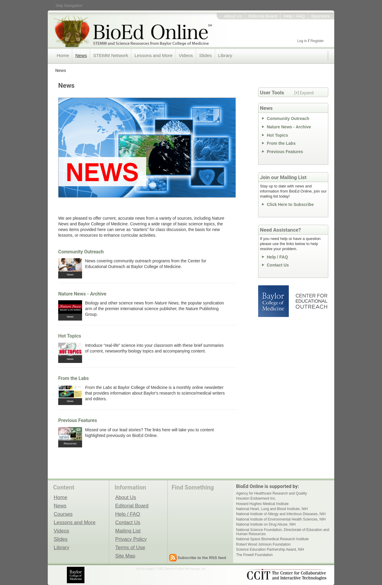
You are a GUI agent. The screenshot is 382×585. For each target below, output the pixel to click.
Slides (205, 55)
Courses (63, 514)
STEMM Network (110, 55)
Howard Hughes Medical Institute (262, 504)
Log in (302, 41)
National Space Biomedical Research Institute (272, 539)
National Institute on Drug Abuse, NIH (265, 524)
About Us (233, 16)
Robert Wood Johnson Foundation (263, 544)
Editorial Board (262, 16)
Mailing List (128, 530)
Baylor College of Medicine (274, 301)
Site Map (125, 555)
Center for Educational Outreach (311, 301)
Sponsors (320, 16)
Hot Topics (69, 336)
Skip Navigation (69, 5)
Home (63, 55)
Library (225, 55)
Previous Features (77, 420)
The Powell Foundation (254, 555)
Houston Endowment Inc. (256, 498)
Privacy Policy (131, 539)
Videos (186, 55)
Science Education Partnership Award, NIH (270, 549)
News (81, 55)
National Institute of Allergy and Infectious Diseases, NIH (281, 514)
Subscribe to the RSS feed (202, 557)
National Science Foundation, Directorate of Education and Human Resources (282, 532)
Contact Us (278, 265)
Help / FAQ (294, 16)
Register (317, 41)
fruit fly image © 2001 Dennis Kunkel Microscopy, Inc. (171, 568)
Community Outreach (81, 252)
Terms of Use (130, 547)
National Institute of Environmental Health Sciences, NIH (281, 519)
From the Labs (73, 378)
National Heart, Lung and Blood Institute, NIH (272, 509)
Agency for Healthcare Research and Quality (271, 493)
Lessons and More (153, 55)
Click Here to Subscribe (290, 204)
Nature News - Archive (82, 294)
